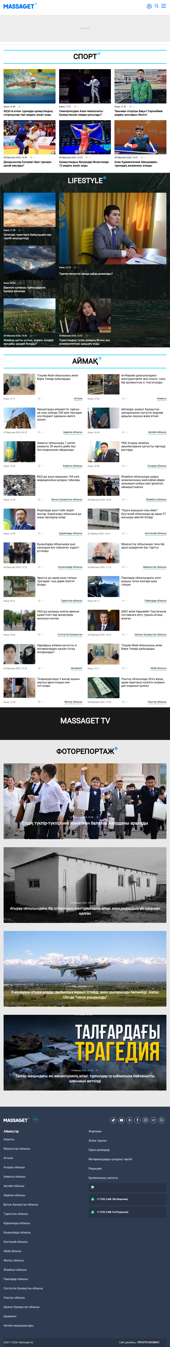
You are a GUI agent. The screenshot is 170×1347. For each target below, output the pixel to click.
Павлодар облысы (155, 600)
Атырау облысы (157, 466)
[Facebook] (137, 1120)
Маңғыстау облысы (154, 567)
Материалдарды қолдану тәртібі (110, 1159)
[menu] (163, 6)
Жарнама (95, 1131)
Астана (78, 398)
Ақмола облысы (72, 432)
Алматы (161, 398)
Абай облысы (158, 668)
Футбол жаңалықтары (18, 1325)
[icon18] (35, 1120)
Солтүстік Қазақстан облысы (23, 1288)
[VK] (129, 1120)
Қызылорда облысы (70, 567)
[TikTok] (113, 1120)
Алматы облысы (72, 466)
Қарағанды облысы (70, 533)
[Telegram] (153, 1120)
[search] (156, 6)
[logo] (20, 6)
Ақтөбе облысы (157, 432)
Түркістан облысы (71, 600)
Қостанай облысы (155, 533)
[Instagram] (145, 1120)
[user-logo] (149, 8)
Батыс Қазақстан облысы (67, 499)
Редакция (95, 1168)
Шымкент (76, 668)
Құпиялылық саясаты (103, 1178)
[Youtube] (121, 1120)
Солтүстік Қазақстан (70, 634)
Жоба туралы (98, 1140)
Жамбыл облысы (156, 499)
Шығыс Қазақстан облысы (150, 634)
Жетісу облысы (73, 702)
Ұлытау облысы (157, 702)
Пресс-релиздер (99, 1150)
